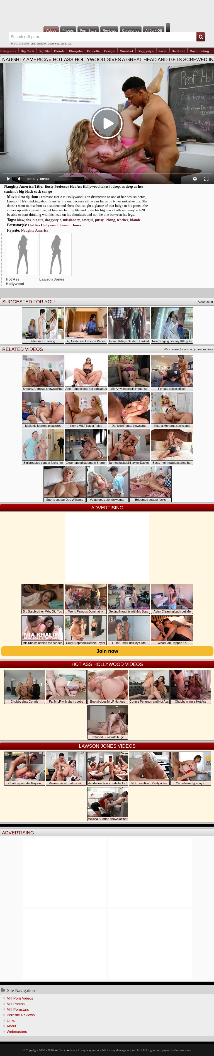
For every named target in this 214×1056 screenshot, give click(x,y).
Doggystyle (146, 51)
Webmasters (17, 1032)
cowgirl (87, 220)
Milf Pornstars (18, 1009)
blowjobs (24, 220)
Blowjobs (76, 51)
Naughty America (25, 59)
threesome (53, 43)
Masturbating (199, 51)
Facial (163, 51)
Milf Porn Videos (20, 998)
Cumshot (126, 51)
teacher (122, 220)
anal (33, 43)
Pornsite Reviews (21, 1015)
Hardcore (178, 51)
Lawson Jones (70, 225)
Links (11, 1020)
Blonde (59, 51)
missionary (71, 220)
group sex (66, 43)
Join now (107, 651)
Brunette (93, 51)
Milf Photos (16, 1004)
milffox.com (61, 1050)
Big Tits (44, 51)
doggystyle (53, 220)
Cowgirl (109, 51)
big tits (38, 220)
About (11, 1026)
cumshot (42, 43)
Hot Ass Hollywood (43, 225)
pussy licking (105, 220)
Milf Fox (107, 11)
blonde (135, 220)
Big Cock (27, 51)
